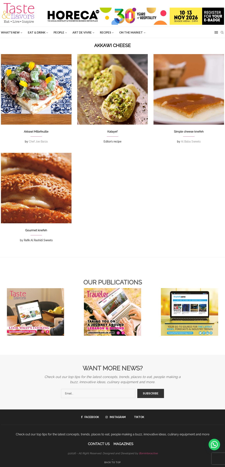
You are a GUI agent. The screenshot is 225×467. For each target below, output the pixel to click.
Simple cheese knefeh (189, 131)
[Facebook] (90, 417)
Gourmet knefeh (36, 230)
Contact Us (99, 444)
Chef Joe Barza (38, 141)
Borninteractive (148, 453)
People (59, 32)
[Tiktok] (138, 417)
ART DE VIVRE (82, 32)
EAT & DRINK (36, 32)
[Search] (222, 32)
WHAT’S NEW (10, 32)
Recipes (105, 32)
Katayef (112, 131)
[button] (214, 444)
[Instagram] (115, 417)
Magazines (123, 444)
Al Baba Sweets (191, 141)
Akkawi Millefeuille (36, 131)
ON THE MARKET (131, 32)
